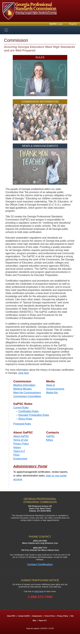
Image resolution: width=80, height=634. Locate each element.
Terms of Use (20, 440)
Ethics (49, 440)
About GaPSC (21, 436)
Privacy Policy (21, 443)
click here (23, 373)
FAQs (16, 455)
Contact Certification (40, 564)
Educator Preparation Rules (33, 415)
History (17, 447)
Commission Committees (27, 396)
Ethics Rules (25, 418)
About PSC (11, 616)
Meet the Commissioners (27, 392)
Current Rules (21, 407)
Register (73, 24)
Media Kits (52, 392)
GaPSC (50, 436)
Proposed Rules (22, 423)
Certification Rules (28, 411)
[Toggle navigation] (6, 30)
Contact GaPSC (24, 616)
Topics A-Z (19, 451)
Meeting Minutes (22, 389)
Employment (20, 458)
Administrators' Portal (30, 466)
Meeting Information (24, 385)
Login (56, 24)
